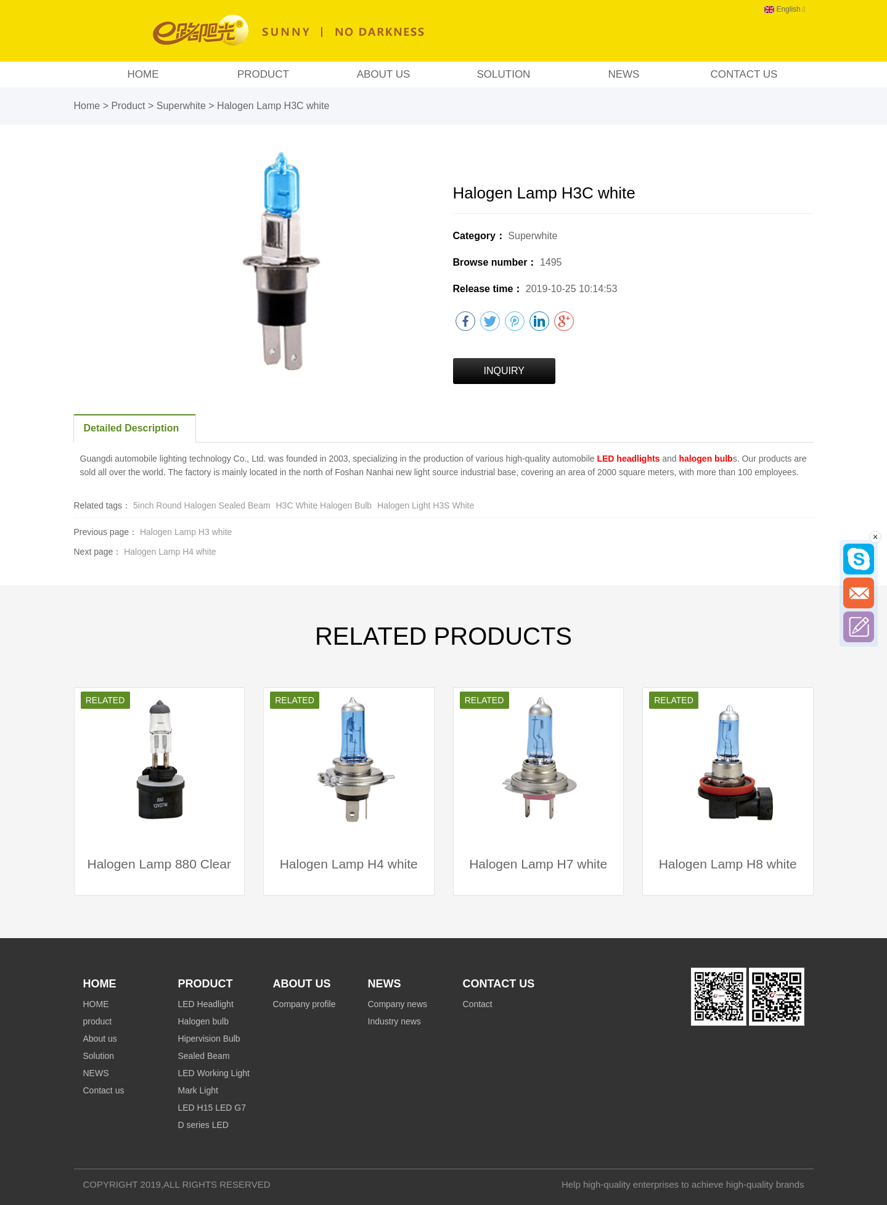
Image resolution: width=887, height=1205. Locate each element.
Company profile (304, 1004)
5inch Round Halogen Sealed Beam (202, 505)
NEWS (623, 74)
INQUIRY (504, 371)
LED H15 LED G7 (212, 1108)
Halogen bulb (203, 1021)
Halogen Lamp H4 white (170, 552)
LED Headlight (206, 1004)
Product (128, 105)
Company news (398, 1004)
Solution (503, 74)
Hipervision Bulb (209, 1039)
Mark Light (198, 1090)
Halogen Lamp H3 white (186, 532)
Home (87, 105)
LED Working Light (214, 1073)
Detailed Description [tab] (131, 428)
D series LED (203, 1125)
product (263, 74)
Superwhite (183, 105)
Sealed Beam (204, 1056)
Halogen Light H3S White (425, 505)
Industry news (394, 1021)
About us (384, 74)
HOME (142, 74)
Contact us (743, 74)
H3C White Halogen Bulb (325, 505)
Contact (478, 1004)
